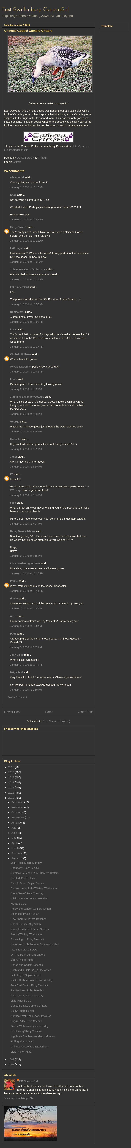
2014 (11, 777)
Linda (13, 379)
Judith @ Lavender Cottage (27, 396)
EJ (11, 474)
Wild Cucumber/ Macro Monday (29, 898)
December (17, 802)
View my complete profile (18, 1098)
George (14, 421)
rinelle (14, 598)
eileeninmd (17, 177)
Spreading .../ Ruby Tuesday (27, 939)
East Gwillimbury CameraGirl (35, 9)
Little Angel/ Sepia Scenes (26, 975)
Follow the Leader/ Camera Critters (31, 908)
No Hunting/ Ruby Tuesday (26, 1031)
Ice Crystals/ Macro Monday (27, 995)
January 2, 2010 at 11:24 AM (26, 279)
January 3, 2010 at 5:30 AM (26, 626)
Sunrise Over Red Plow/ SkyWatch (31, 1015)
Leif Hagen (16, 248)
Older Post (85, 712)
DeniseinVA (17, 311)
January (16, 858)
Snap (13, 194)
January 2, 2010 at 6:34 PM (26, 495)
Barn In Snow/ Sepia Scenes (27, 883)
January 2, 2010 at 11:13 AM (26, 240)
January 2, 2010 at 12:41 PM (26, 371)
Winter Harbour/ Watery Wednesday (32, 980)
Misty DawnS (18, 227)
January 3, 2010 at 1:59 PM (26, 689)
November (17, 807)
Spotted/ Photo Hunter (24, 878)
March (15, 848)
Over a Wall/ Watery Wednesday (29, 1026)
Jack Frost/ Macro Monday (26, 862)
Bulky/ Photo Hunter (22, 1010)
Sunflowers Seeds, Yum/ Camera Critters (34, 873)
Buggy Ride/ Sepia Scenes (26, 1021)
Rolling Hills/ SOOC (22, 1041)
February (17, 853)
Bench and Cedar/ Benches (27, 964)
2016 (11, 767)
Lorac (13, 329)
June (14, 832)
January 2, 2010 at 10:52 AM (26, 219)
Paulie (14, 581)
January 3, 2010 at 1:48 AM (26, 608)
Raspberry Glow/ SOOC (25, 867)
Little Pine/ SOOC (21, 1000)
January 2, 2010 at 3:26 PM (26, 431)
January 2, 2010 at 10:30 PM (26, 573)
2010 (11, 797)
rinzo (13, 616)
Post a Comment (17, 697)
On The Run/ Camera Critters (28, 954)
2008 (11, 1064)
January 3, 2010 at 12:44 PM (26, 664)
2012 (11, 787)
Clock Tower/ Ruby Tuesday (27, 893)
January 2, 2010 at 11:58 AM (26, 304)
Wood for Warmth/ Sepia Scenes (30, 929)
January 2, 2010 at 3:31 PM (26, 449)
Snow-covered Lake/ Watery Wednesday (34, 888)
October (16, 812)
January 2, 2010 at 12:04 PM (26, 321)
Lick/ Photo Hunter (21, 1051)
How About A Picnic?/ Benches (28, 919)
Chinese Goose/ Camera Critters (30, 1046)
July (14, 827)
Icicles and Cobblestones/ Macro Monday (35, 944)
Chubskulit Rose (20, 354)
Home (49, 712)
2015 (11, 772)
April (14, 843)
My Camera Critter (20, 366)
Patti (13, 633)
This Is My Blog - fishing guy (28, 269)
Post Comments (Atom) (56, 721)
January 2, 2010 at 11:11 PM (26, 591)
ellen (13, 502)
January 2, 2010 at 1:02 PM (26, 389)
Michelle (15, 439)
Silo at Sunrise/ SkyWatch (26, 924)
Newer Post (12, 712)
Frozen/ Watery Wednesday (27, 934)
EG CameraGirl (19, 287)
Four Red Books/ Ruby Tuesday (29, 985)
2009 (11, 1059)
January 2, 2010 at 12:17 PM (26, 346)
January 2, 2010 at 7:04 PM (26, 523)
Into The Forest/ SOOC (24, 949)
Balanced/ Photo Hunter (25, 913)
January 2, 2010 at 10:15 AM (26, 187)
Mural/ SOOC (18, 903)
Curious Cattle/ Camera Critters (29, 1005)
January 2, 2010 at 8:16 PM (26, 555)
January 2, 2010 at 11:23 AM (26, 261)
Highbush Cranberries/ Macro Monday (33, 1036)
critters (17, 161)
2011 (11, 792)
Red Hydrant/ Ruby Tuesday (27, 990)
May (14, 837)
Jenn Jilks (16, 654)
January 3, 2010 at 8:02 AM (26, 647)
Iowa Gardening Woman (25, 563)
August (15, 822)
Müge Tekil (16, 672)
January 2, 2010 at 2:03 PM (26, 414)
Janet (13, 456)
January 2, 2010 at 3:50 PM (26, 466)
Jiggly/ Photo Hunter (22, 959)
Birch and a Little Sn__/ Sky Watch (31, 970)
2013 (11, 782)
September (18, 817)
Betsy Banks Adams (22, 531)
